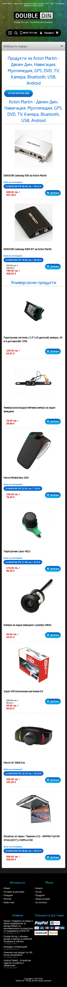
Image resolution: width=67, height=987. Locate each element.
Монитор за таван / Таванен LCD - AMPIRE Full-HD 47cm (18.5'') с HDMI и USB (32, 838)
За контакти (41, 902)
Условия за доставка (14, 892)
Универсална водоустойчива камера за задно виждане (29, 409)
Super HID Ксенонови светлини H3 (23, 691)
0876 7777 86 (30, 32)
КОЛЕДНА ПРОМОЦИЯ (19, 948)
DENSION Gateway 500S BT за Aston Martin (28, 249)
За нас (38, 892)
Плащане (8, 895)
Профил (49, 32)
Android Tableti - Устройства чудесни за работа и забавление (19, 964)
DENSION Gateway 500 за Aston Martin (25, 175)
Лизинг (7, 888)
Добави (53, 193)
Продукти (40, 895)
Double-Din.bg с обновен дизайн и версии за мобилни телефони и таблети (19, 940)
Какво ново (9, 902)
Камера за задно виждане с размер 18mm (27, 625)
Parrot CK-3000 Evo (14, 762)
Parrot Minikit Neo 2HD (16, 477)
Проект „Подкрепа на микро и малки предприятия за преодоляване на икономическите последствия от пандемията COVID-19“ (19, 927)
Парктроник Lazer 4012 (17, 551)
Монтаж (7, 899)
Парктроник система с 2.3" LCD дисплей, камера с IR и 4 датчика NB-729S (33, 339)
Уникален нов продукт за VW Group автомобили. (19, 954)
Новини (17, 915)
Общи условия (42, 899)
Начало (39, 888)
